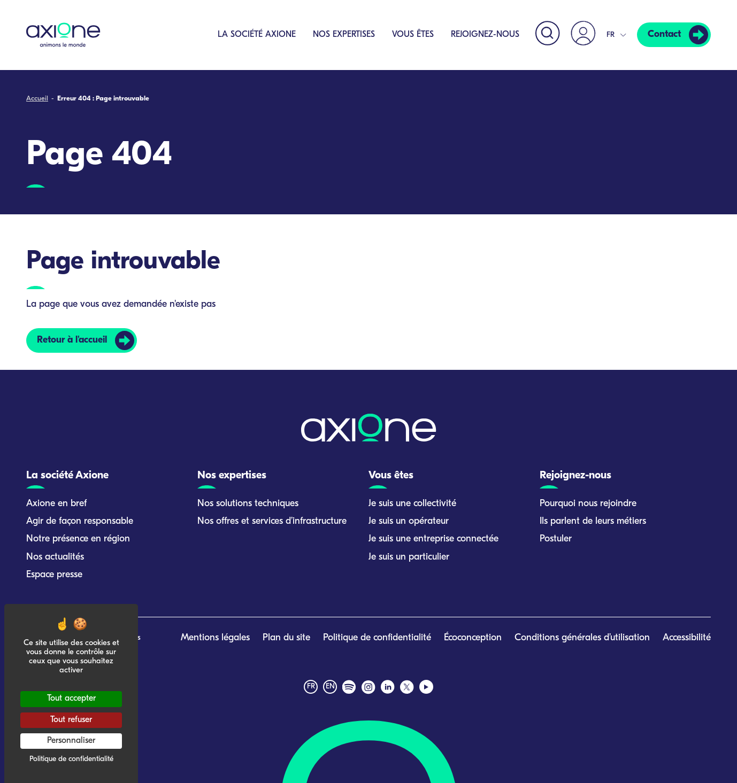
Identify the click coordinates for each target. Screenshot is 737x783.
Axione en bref (56, 504)
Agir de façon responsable (79, 521)
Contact (663, 35)
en (330, 687)
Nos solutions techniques (247, 504)
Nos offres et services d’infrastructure (272, 521)
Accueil (37, 98)
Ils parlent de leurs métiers (593, 521)
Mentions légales (215, 638)
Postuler (556, 539)
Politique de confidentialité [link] (71, 759)
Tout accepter (71, 698)
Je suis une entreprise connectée (433, 539)
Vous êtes (411, 34)
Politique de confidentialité (377, 638)
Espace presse (54, 575)
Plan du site (286, 638)
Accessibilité (687, 638)
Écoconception (473, 638)
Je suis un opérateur (408, 521)
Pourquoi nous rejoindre (588, 504)
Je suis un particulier (408, 557)
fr (311, 687)
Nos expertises (342, 34)
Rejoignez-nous (483, 34)
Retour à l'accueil (73, 340)
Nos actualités (55, 557)
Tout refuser (71, 720)
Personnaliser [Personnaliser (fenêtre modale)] (71, 741)
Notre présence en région (78, 539)
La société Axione (255, 34)
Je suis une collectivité (412, 504)
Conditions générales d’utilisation (582, 638)
